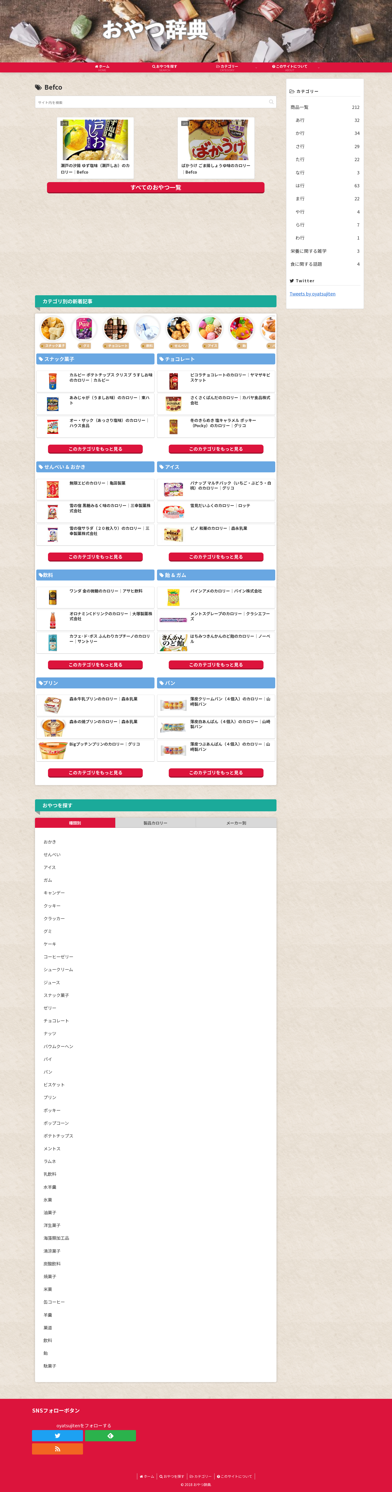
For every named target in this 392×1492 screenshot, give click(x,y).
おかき (50, 842)
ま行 (327, 198)
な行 (327, 172)
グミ (48, 931)
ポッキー (52, 1110)
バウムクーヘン (58, 1046)
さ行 (327, 146)
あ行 (327, 120)
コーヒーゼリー (58, 956)
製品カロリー (156, 823)
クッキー (52, 905)
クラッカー (54, 918)
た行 (327, 159)
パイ (48, 1059)
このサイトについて (234, 1476)
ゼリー (50, 1008)
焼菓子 (50, 1276)
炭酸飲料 (52, 1263)
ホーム (147, 1476)
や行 (327, 212)
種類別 (75, 823)
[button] (271, 102)
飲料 (48, 1340)
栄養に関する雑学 (324, 251)
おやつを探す (172, 1476)
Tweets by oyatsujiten (313, 293)
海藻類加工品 (56, 1238)
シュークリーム (58, 969)
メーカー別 (236, 823)
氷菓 (48, 1199)
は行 (327, 185)
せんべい (52, 854)
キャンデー (54, 893)
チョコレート (56, 1020)
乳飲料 (50, 1174)
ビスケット (54, 1084)
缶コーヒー (54, 1302)
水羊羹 (50, 1187)
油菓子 (50, 1212)
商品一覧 (324, 107)
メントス (52, 1148)
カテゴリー (201, 1476)
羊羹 (48, 1315)
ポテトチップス (58, 1136)
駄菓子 (50, 1366)
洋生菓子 (52, 1225)
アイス (50, 867)
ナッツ (50, 1033)
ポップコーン (56, 1123)
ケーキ (50, 944)
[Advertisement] (155, 243)
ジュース (52, 982)
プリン (50, 1097)
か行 (327, 133)
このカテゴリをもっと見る (95, 448)
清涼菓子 (52, 1251)
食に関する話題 (324, 264)
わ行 (327, 238)
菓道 (48, 1327)
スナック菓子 (56, 995)
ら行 (327, 225)
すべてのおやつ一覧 (155, 187)
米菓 (48, 1289)
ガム (48, 880)
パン (48, 1072)
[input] (155, 102)
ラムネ (50, 1161)
